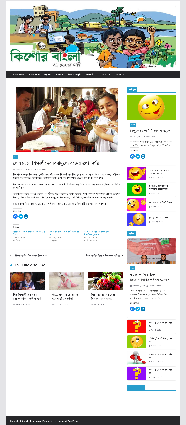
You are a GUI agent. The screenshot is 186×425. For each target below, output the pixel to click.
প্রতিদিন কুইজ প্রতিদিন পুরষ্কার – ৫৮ (161, 324)
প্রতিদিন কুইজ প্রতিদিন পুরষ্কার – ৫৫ (161, 371)
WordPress (72, 421)
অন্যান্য (118, 74)
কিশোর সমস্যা (34, 74)
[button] (95, 75)
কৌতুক (133, 125)
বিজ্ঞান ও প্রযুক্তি (74, 74)
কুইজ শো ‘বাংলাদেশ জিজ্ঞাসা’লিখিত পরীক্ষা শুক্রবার (150, 277)
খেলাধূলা (60, 74)
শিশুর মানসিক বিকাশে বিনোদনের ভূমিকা (104, 255)
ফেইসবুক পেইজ (136, 387)
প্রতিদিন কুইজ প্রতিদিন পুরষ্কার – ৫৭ (161, 340)
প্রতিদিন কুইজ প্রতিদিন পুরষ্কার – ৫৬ (161, 356)
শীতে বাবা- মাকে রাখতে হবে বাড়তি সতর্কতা (65, 296)
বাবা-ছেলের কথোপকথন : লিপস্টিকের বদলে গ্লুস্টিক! (158, 187)
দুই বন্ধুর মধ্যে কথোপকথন (158, 217)
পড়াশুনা (47, 74)
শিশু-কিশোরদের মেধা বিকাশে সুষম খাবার (103, 296)
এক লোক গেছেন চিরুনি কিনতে (160, 202)
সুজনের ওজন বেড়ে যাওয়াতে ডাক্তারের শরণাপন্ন (159, 172)
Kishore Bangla (34, 421)
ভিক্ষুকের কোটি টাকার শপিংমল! (150, 131)
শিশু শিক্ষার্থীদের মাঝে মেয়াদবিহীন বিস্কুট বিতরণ (27, 296)
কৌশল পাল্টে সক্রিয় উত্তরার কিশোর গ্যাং (29, 255)
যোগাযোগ (106, 74)
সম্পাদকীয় (90, 74)
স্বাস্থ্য (15, 157)
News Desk (150, 137)
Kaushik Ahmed (41, 170)
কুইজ (132, 268)
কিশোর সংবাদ (18, 74)
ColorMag (58, 421)
